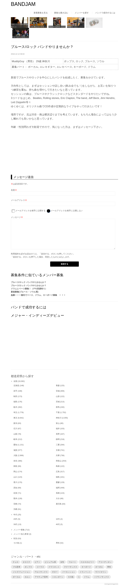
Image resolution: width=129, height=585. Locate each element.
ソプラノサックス (101, 566)
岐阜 (15, 429)
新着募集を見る (41, 13)
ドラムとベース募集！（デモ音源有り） (29, 278)
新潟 (15, 412)
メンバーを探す (82, 13)
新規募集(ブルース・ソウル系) (24, 281)
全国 (15, 370)
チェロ (15, 551)
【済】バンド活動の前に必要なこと (19, 25)
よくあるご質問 (67, 577)
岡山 (15, 461)
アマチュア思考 (41, 566)
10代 (58, 508)
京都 (58, 439)
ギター (55, 561)
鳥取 (15, 455)
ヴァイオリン (100, 561)
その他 (16, 532)
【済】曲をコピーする (36, 26)
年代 (15, 504)
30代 (15, 514)
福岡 (58, 477)
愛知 (15, 434)
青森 (58, 375)
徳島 (58, 466)
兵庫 (58, 445)
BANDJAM (23, 4)
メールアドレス (18, 189)
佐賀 (15, 482)
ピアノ (37, 551)
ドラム (87, 566)
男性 (58, 532)
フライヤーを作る (52, 26)
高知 (15, 477)
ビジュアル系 (50, 551)
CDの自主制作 (87, 26)
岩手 (15, 380)
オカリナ (26, 551)
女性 (62, 551)
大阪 (15, 445)
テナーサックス (70, 556)
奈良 (15, 450)
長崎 (58, 482)
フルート (72, 551)
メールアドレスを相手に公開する (30, 200)
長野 (58, 423)
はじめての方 (17, 577)
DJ (79, 566)
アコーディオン (105, 551)
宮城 (58, 380)
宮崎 (15, 493)
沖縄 (15, 498)
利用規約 (15, 243)
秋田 (15, 386)
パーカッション (68, 561)
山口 (15, 466)
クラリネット (54, 556)
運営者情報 (49, 577)
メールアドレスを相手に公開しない (67, 200)
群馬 (58, 396)
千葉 (58, 402)
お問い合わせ (87, 577)
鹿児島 (58, 493)
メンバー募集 (19, 519)
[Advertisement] (64, 141)
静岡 (58, 429)
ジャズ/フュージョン (21, 561)
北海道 (16, 375)
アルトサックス (41, 561)
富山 (58, 412)
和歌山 (58, 450)
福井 (58, 418)
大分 (58, 488)
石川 (15, 418)
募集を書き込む (61, 13)
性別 (15, 528)
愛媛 (58, 471)
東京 (15, 407)
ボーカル (16, 566)
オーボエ (99, 556)
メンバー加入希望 (20, 523)
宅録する (68, 26)
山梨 (15, 423)
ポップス (28, 556)
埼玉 (15, 402)
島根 (58, 455)
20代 (15, 508)
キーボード (86, 556)
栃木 (15, 396)
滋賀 (15, 439)
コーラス (40, 556)
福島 (15, 391)
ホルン (27, 566)
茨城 (58, 391)
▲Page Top (111, 575)
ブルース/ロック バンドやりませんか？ (28, 271)
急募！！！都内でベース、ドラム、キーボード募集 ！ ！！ (38, 284)
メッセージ (16, 206)
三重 (58, 434)
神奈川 (58, 407)
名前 (13, 179)
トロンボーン (57, 566)
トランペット (85, 561)
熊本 (15, 488)
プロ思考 (16, 556)
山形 (58, 386)
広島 (58, 461)
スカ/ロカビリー (87, 551)
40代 (58, 514)
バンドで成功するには (105, 13)
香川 (15, 471)
